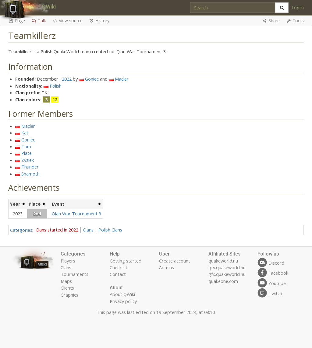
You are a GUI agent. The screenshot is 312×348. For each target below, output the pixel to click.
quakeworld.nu (223, 261)
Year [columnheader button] (15, 204)
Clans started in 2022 (57, 230)
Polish (56, 86)
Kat (24, 133)
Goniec (92, 79)
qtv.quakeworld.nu (227, 267)
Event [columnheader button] (58, 204)
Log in (298, 7)
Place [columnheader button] (35, 204)
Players (68, 261)
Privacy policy (123, 301)
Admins (166, 267)
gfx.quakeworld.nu (227, 274)
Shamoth (30, 174)
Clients (67, 288)
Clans (88, 230)
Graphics (69, 295)
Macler (122, 79)
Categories (21, 230)
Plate (26, 153)
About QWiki (122, 294)
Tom (26, 146)
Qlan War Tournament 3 (76, 214)
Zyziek (27, 160)
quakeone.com (223, 281)
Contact (118, 274)
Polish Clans (110, 230)
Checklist (118, 267)
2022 (67, 79)
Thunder (30, 167)
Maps (66, 281)
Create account (174, 261)
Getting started (125, 261)
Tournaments (74, 274)
